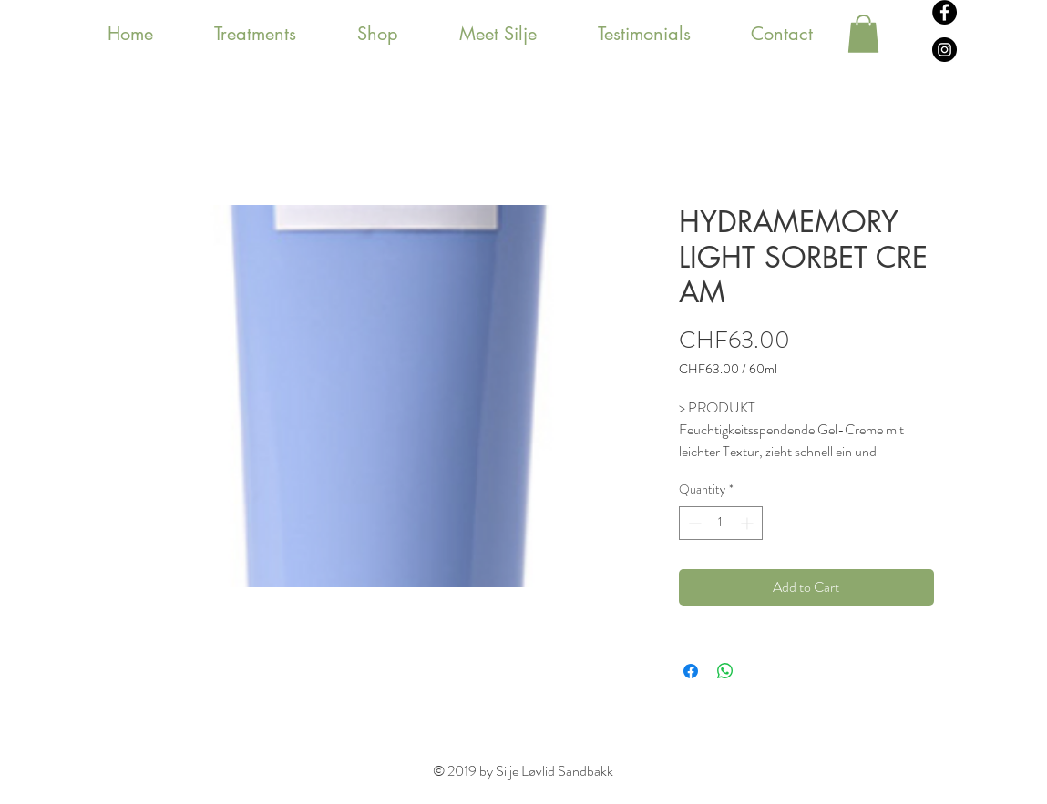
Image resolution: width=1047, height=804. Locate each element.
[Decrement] (693, 523)
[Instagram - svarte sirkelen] (944, 49)
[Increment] (748, 523)
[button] (863, 34)
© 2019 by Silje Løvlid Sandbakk (523, 770)
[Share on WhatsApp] (725, 671)
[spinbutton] (720, 523)
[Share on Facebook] (691, 671)
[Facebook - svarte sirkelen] (944, 12)
